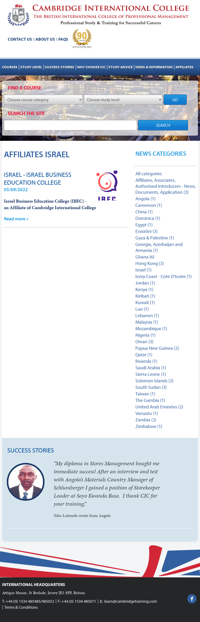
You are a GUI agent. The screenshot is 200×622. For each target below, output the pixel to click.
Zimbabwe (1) (148, 426)
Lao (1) (142, 309)
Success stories (59, 67)
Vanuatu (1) (146, 413)
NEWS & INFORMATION (154, 67)
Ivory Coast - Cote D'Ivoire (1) (163, 276)
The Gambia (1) (150, 400)
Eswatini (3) (146, 231)
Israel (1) (143, 270)
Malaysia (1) (146, 322)
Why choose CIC (91, 67)
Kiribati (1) (145, 296)
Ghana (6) (144, 257)
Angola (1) (145, 199)
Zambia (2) (145, 420)
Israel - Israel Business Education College (37, 178)
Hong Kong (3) (149, 263)
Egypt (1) (144, 225)
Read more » (16, 219)
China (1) (144, 212)
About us (45, 39)
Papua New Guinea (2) (157, 348)
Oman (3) (144, 342)
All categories (148, 174)
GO (175, 99)
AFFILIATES (184, 67)
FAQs (63, 39)
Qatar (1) (143, 355)
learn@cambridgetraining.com (130, 601)
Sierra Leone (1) (150, 374)
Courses (9, 67)
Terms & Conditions (21, 607)
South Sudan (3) (151, 387)
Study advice (120, 67)
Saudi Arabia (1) (150, 368)
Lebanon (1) (147, 315)
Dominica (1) (147, 218)
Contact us (20, 39)
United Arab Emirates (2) (159, 407)
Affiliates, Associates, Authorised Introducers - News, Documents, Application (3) (165, 186)
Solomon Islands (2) (154, 381)
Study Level (31, 67)
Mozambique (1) (151, 328)
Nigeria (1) (145, 335)
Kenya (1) (144, 289)
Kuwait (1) (145, 302)
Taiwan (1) (145, 394)
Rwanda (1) (146, 361)
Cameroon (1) (148, 205)
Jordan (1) (145, 283)
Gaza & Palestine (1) (154, 238)
